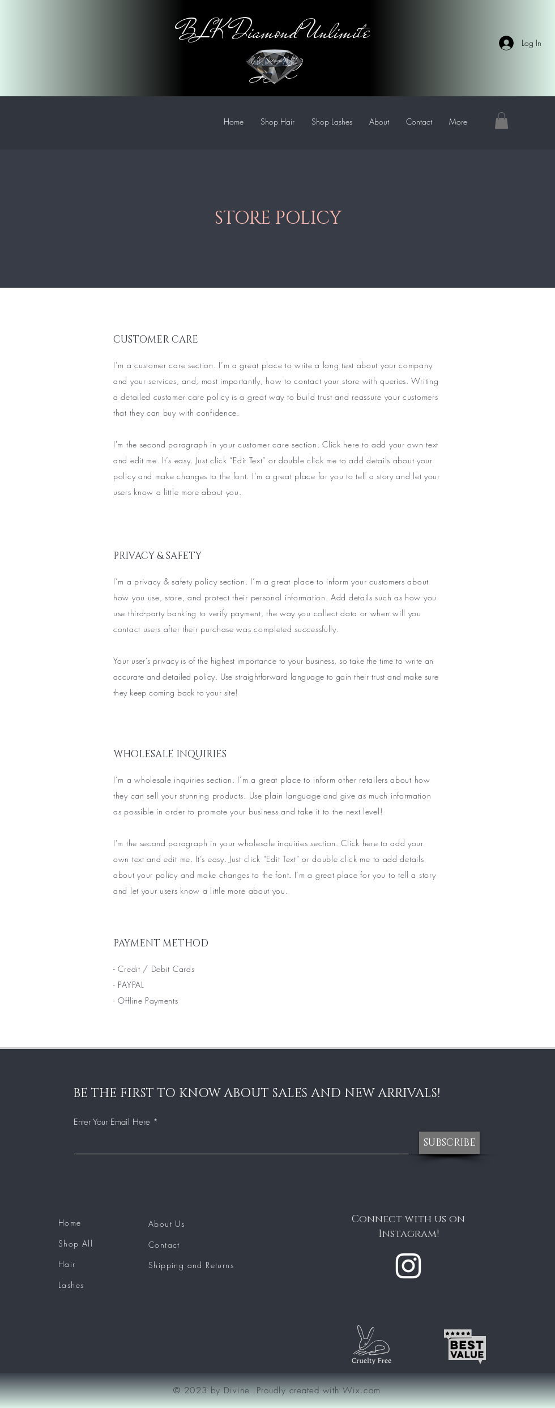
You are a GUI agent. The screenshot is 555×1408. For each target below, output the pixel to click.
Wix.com (361, 1390)
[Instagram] (408, 1266)
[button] (501, 120)
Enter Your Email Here (112, 1122)
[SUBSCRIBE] (449, 1143)
